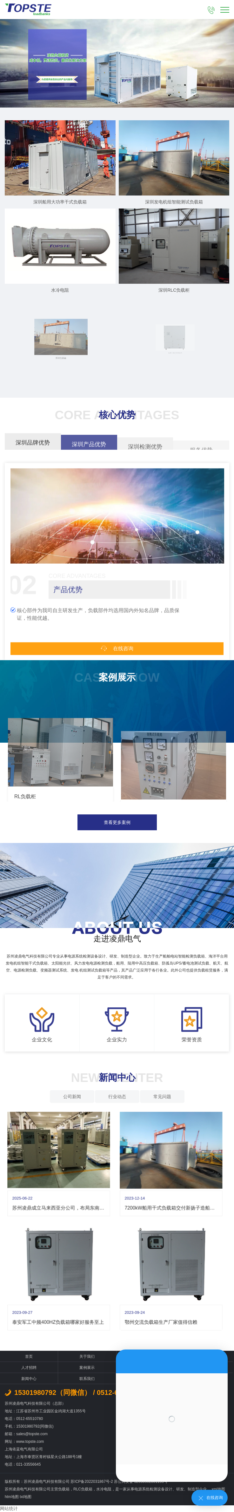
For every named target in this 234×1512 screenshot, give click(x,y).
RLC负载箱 (82, 1489)
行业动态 (117, 1096)
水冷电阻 (103, 1489)
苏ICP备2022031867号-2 (92, 1481)
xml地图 (218, 1489)
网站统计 (9, 1508)
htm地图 (12, 1497)
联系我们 (87, 1378)
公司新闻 (72, 1096)
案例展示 (87, 1367)
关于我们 (87, 1356)
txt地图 (25, 1497)
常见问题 (162, 1096)
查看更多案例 (117, 822)
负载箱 (64, 1489)
